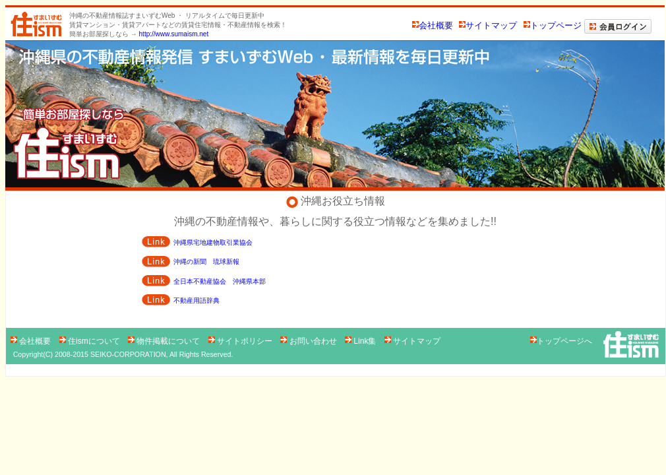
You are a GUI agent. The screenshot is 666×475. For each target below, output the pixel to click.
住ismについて (90, 341)
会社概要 (432, 25)
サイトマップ (488, 25)
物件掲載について (165, 341)
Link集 (361, 341)
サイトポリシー (241, 341)
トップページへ (561, 341)
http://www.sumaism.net (174, 34)
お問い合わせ (309, 341)
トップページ (553, 25)
